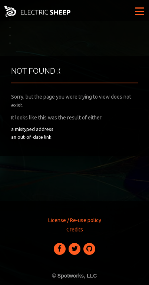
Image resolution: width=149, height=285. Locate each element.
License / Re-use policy (74, 220)
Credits (74, 230)
